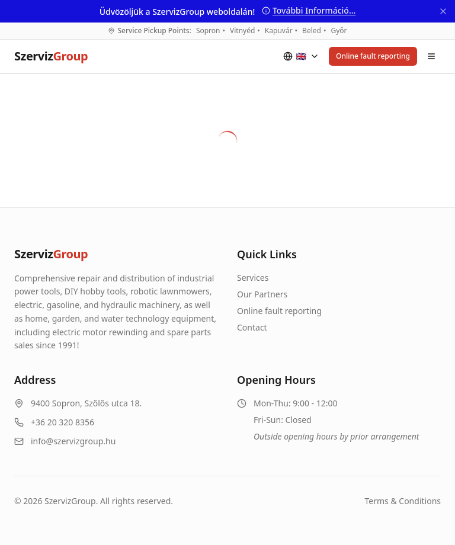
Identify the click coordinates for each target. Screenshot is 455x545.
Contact (252, 327)
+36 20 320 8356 (62, 422)
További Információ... (308, 10)
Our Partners (262, 294)
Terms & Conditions (403, 500)
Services (252, 277)
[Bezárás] (443, 11)
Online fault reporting (373, 56)
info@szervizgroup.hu (73, 441)
